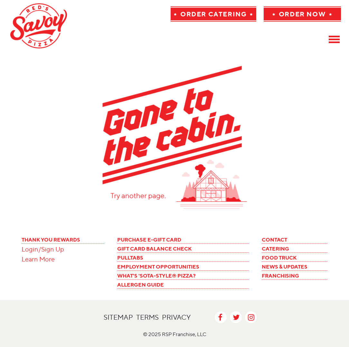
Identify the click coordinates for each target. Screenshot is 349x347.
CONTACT (274, 239)
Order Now (302, 14)
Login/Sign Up (43, 249)
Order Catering (213, 14)
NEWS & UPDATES (284, 266)
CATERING (275, 248)
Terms (147, 317)
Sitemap (118, 317)
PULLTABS (130, 257)
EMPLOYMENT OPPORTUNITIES (158, 266)
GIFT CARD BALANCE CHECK (154, 248)
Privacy (176, 317)
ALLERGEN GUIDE (140, 284)
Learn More (38, 259)
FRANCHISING (280, 275)
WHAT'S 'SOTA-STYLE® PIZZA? (156, 275)
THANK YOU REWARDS (51, 239)
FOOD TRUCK (279, 257)
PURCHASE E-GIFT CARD (149, 239)
